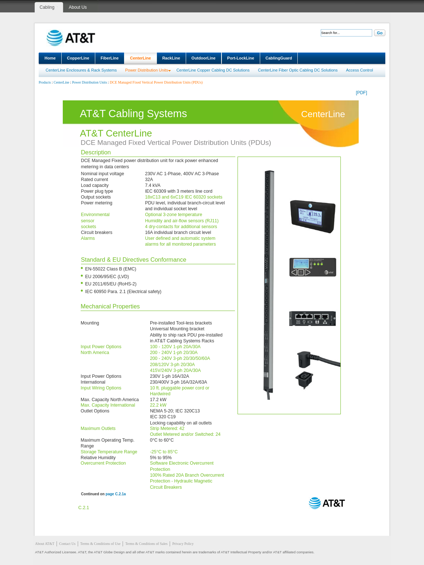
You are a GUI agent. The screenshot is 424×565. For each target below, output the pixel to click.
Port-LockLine (240, 58)
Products (45, 82)
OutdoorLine (204, 58)
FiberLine (110, 58)
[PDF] (361, 92)
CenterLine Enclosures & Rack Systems (81, 70)
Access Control (359, 70)
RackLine (171, 58)
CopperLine (78, 58)
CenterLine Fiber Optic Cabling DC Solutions (298, 70)
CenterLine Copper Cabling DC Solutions (213, 70)
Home (50, 58)
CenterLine (140, 58)
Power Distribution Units (146, 70)
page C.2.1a (115, 494)
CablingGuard (279, 58)
